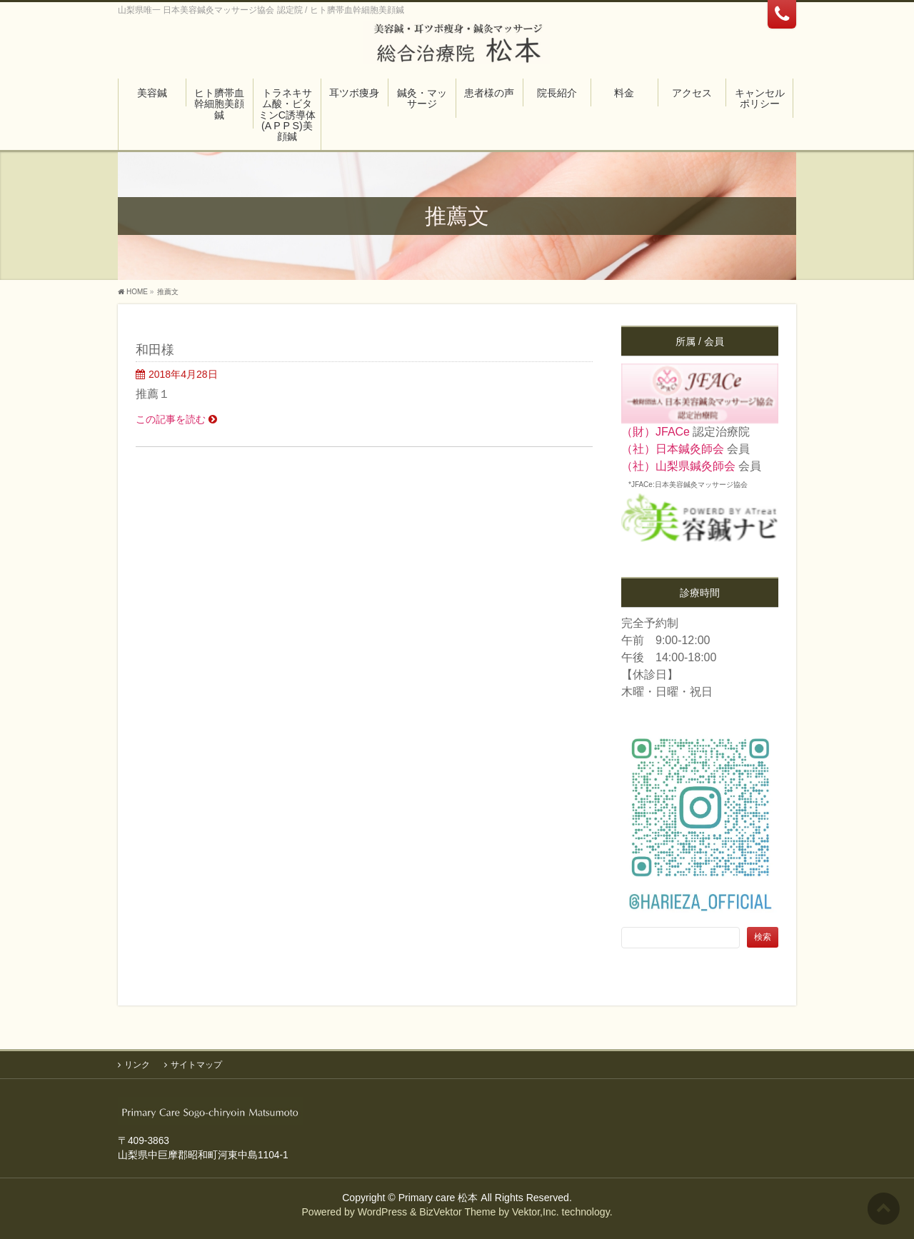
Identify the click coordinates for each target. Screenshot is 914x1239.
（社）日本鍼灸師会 (672, 449)
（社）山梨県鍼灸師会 (678, 466)
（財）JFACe (655, 432)
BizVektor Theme (457, 1211)
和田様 (155, 349)
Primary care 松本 (438, 1197)
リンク (137, 1064)
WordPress (382, 1211)
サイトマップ (196, 1064)
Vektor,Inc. (535, 1211)
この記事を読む (171, 419)
